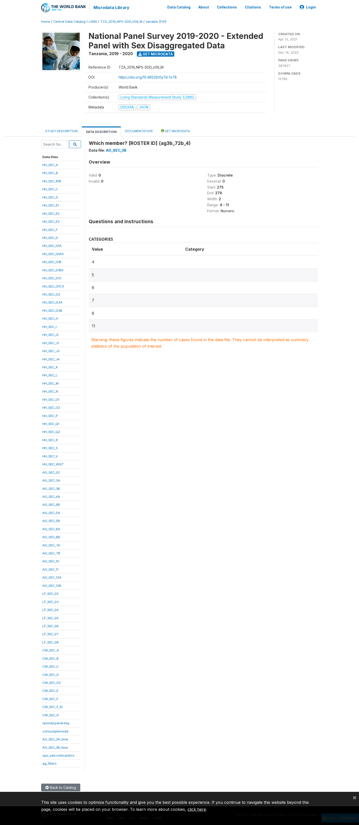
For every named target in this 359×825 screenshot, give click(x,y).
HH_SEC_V (50, 455)
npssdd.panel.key (56, 722)
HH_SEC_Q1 (50, 423)
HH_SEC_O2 (51, 407)
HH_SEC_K (50, 367)
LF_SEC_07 (50, 633)
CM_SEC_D (50, 674)
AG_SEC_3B (51, 488)
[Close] (355, 797)
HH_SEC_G (50, 237)
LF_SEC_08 (50, 641)
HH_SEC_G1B (51, 261)
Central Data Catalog (69, 21)
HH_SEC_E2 (51, 213)
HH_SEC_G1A (52, 245)
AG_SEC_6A (51, 528)
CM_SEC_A (50, 650)
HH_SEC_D (50, 197)
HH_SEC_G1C (52, 278)
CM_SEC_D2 (51, 682)
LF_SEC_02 (50, 593)
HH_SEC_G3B (52, 310)
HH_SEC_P (50, 415)
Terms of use (280, 7)
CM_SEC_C (50, 666)
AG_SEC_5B (51, 520)
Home (45, 21)
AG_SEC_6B (51, 536)
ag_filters (49, 763)
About (203, 7)
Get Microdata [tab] (175, 130)
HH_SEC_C (50, 189)
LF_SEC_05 (50, 617)
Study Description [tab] (61, 130)
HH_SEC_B (50, 172)
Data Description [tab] (101, 131)
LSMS (93, 21)
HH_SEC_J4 (51, 358)
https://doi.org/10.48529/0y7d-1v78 (148, 76)
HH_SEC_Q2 (51, 431)
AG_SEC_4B (51, 504)
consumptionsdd (55, 730)
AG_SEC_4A (51, 496)
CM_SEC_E (50, 690)
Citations (253, 7)
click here (196, 809)
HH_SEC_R (50, 439)
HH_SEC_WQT (53, 464)
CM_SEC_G (50, 714)
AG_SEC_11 (50, 569)
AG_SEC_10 (50, 561)
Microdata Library (111, 7)
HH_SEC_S (50, 447)
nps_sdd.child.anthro (58, 755)
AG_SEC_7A (51, 544)
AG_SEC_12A (51, 577)
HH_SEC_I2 (50, 334)
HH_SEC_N (50, 391)
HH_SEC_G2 (51, 294)
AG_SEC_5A (51, 512)
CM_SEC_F (50, 698)
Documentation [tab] (139, 130)
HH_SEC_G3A (52, 302)
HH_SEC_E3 (51, 221)
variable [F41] (156, 21)
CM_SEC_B (50, 658)
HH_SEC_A (50, 164)
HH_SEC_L (50, 375)
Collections (227, 7)
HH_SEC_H (50, 318)
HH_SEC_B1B (51, 180)
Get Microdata (155, 53)
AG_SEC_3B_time (55, 747)
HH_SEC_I (49, 326)
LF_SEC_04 (50, 609)
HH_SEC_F (50, 229)
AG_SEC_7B (51, 553)
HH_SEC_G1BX (53, 269)
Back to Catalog (60, 787)
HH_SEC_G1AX (53, 253)
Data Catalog (178, 7)
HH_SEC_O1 (50, 399)
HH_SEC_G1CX (53, 286)
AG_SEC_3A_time (55, 739)
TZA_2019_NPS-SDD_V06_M (121, 21)
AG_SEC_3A (51, 480)
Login (308, 7)
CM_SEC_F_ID (52, 706)
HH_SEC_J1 (50, 342)
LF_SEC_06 (50, 625)
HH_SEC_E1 (50, 205)
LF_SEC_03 (50, 601)
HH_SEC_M (50, 383)
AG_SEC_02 (51, 472)
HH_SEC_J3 (51, 350)
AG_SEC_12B (51, 585)
